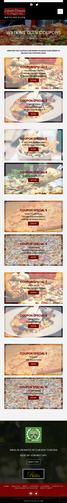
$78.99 (33, 80)
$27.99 (33, 180)
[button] (60, 11)
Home (6, 486)
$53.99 (33, 397)
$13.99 (33, 149)
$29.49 (33, 223)
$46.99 (33, 292)
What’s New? (46, 488)
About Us (15, 486)
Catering (45, 486)
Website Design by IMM (33, 501)
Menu (25, 486)
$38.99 (33, 326)
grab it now (33, 462)
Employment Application (26, 488)
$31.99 (33, 114)
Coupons (34, 486)
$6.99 (33, 364)
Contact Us (57, 486)
